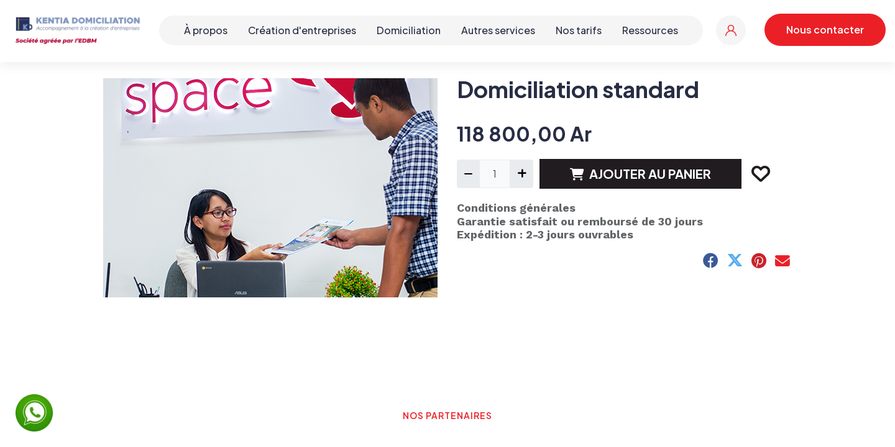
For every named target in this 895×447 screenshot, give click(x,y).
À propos (205, 30)
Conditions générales (516, 207)
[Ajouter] (521, 174)
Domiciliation (409, 30)
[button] (759, 173)
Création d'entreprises (302, 30)
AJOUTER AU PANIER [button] (640, 173)
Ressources (650, 30)
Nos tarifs (579, 30)
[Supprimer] (468, 174)
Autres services (498, 30)
